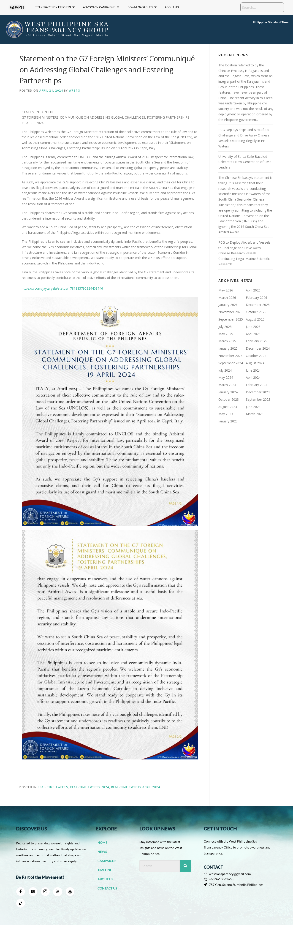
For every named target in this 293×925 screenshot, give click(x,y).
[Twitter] (33, 891)
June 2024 (253, 370)
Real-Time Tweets (53, 787)
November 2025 (230, 312)
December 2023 (258, 392)
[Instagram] (45, 891)
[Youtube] (70, 891)
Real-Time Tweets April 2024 (135, 787)
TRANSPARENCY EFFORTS (55, 7)
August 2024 (255, 363)
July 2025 (225, 326)
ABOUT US (172, 7)
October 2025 (256, 312)
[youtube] (57, 891)
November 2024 (230, 356)
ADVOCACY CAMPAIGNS (101, 7)
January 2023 (228, 421)
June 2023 (253, 407)
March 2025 (227, 341)
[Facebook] (20, 891)
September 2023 (258, 399)
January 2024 (228, 392)
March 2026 (227, 297)
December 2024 (258, 348)
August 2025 (255, 319)
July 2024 (225, 370)
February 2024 (256, 385)
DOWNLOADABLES (142, 7)
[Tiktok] (20, 903)
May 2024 (225, 377)
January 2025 (228, 348)
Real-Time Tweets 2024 (89, 787)
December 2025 (258, 304)
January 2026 (228, 304)
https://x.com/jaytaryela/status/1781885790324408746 (62, 288)
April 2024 (253, 377)
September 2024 (230, 363)
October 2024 (256, 356)
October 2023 (228, 399)
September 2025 (230, 319)
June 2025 (253, 326)
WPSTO (75, 90)
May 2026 (225, 290)
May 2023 (225, 414)
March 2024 (227, 385)
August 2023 (227, 407)
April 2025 (253, 334)
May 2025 (225, 334)
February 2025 (256, 341)
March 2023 (254, 414)
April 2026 (253, 290)
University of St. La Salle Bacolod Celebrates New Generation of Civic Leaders (244, 162)
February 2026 (256, 297)
